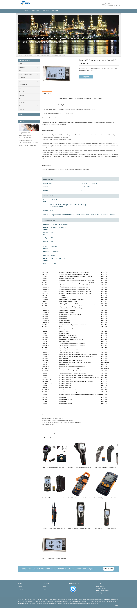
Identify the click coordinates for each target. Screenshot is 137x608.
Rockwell (21, 92)
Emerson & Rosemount (25, 74)
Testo (20, 106)
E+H (20, 81)
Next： (77, 433)
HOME (19, 11)
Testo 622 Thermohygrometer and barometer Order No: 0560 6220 (60, 433)
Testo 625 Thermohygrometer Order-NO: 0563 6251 (91, 433)
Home (21, 55)
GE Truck (21, 109)
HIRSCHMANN (23, 84)
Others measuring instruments (32, 55)
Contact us (20, 589)
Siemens (21, 99)
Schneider (21, 95)
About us (45, 11)
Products (35, 11)
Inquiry (86, 77)
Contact (55, 11)
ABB (20, 70)
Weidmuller (22, 102)
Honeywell (22, 77)
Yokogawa (22, 67)
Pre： (43, 433)
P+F (20, 88)
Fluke (20, 63)
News (26, 11)
